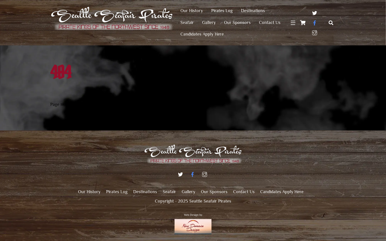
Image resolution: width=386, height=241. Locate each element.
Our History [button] (89, 191)
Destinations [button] (145, 191)
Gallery (209, 22)
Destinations (253, 10)
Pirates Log (222, 10)
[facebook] (315, 22)
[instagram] (315, 32)
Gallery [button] (188, 191)
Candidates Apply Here (202, 34)
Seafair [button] (169, 191)
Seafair (187, 22)
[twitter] (315, 12)
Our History (191, 10)
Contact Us (269, 22)
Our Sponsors (237, 22)
